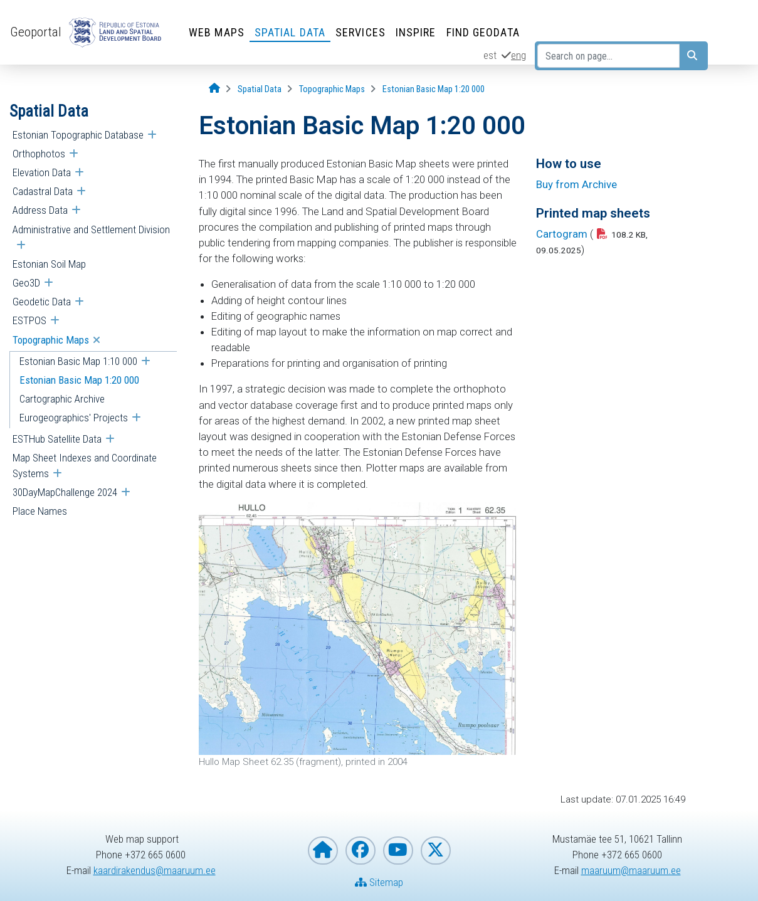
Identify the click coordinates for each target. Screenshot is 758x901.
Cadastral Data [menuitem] (43, 191)
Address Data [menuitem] (40, 210)
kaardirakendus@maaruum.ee (154, 870)
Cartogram (561, 234)
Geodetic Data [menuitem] (42, 301)
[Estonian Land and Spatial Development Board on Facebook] (360, 850)
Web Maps (217, 32)
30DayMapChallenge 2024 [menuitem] (65, 492)
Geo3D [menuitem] (26, 283)
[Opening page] (214, 88)
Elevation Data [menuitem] (42, 172)
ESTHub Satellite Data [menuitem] (57, 439)
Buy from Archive (576, 184)
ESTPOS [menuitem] (29, 320)
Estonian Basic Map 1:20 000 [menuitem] (79, 380)
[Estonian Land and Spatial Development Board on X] (436, 850)
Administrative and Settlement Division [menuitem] (91, 229)
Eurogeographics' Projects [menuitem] (73, 417)
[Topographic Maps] (332, 89)
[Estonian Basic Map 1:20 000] (433, 89)
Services (360, 32)
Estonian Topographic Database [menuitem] (78, 135)
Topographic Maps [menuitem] (51, 340)
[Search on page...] (608, 56)
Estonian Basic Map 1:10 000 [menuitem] (78, 361)
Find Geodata (483, 32)
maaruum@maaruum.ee (631, 870)
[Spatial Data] (260, 89)
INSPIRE (416, 32)
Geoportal (35, 32)
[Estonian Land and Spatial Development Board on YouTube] (398, 850)
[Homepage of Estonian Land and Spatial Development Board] (323, 850)
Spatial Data (290, 32)
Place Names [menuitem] (40, 511)
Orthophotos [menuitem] (39, 153)
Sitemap (379, 882)
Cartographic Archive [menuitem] (62, 399)
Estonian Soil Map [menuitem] (49, 264)
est (490, 55)
